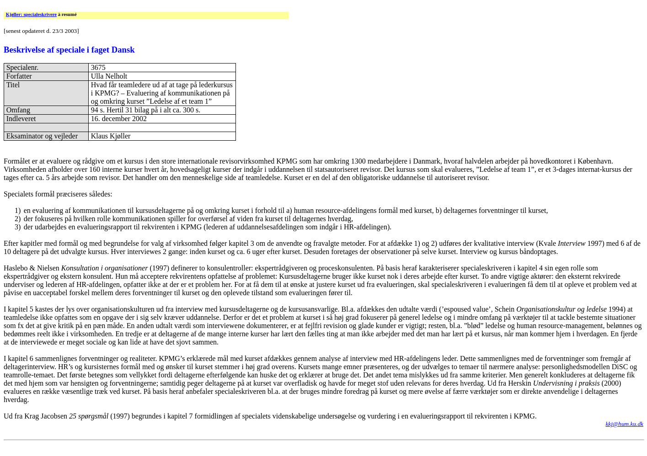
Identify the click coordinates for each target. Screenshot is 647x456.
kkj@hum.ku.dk (624, 423)
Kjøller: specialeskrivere (31, 14)
